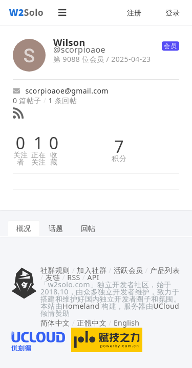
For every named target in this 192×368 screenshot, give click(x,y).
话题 (56, 228)
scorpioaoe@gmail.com (61, 91)
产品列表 (165, 270)
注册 (134, 12)
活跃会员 (128, 270)
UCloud (166, 306)
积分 (119, 158)
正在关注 (38, 158)
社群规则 (55, 270)
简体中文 (55, 323)
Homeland (80, 306)
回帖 (88, 228)
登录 (172, 12)
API (93, 277)
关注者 (20, 158)
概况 (23, 228)
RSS (73, 277)
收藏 (53, 158)
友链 (53, 277)
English (127, 323)
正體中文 (91, 323)
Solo (26, 12)
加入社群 (91, 270)
